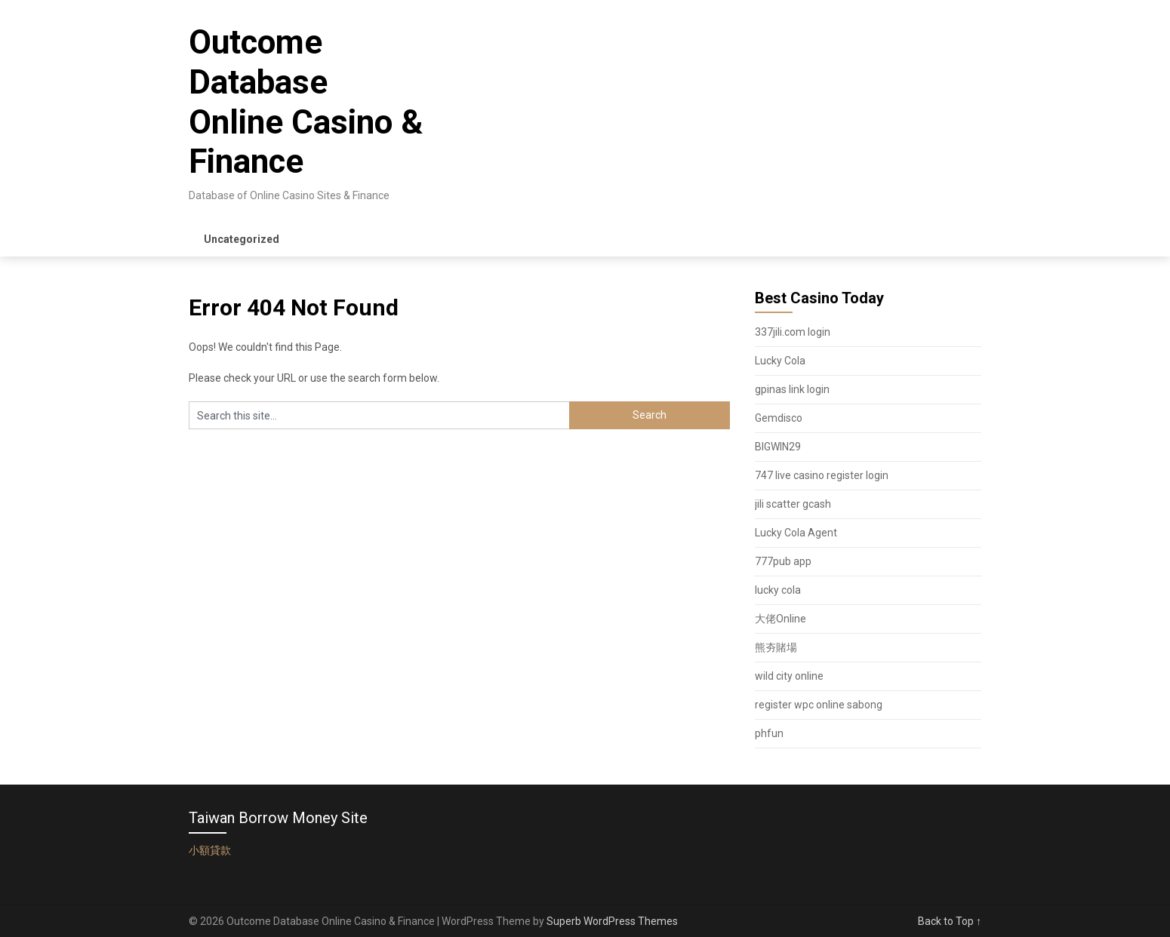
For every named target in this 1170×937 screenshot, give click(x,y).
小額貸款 (210, 850)
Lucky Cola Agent (796, 533)
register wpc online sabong (818, 705)
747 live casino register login (821, 475)
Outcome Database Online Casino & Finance (306, 102)
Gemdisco (778, 418)
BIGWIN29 (778, 447)
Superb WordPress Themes (612, 921)
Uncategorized (241, 239)
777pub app (783, 561)
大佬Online (780, 619)
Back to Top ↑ (949, 921)
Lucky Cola (780, 361)
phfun (769, 733)
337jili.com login (792, 332)
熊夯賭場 (776, 647)
